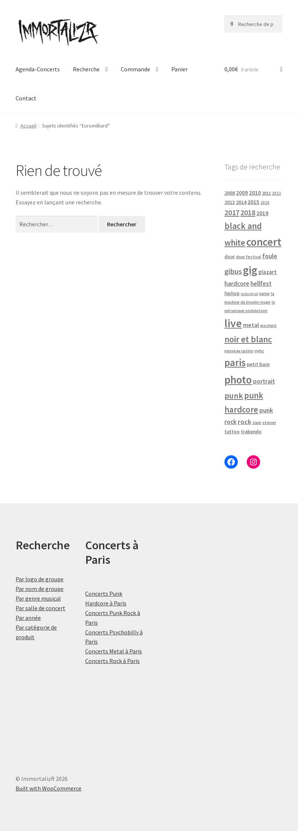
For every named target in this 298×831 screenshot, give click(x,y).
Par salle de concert (40, 608)
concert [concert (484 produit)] (263, 242)
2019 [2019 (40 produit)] (262, 213)
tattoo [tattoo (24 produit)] (232, 432)
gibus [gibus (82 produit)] (233, 271)
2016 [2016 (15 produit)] (264, 202)
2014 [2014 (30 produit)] (241, 202)
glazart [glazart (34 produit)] (267, 271)
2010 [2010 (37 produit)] (255, 192)
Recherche (86, 69)
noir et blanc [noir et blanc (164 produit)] (248, 339)
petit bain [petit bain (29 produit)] (258, 364)
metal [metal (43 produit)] (251, 325)
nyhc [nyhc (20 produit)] (259, 350)
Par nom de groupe (40, 588)
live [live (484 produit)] (233, 323)
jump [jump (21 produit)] (264, 293)
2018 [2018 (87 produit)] (247, 212)
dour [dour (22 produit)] (229, 256)
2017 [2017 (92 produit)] (231, 212)
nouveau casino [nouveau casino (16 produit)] (238, 350)
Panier (179, 69)
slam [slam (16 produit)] (256, 422)
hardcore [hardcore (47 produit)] (236, 283)
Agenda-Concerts (38, 69)
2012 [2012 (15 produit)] (276, 193)
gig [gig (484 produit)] (250, 270)
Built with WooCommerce (48, 788)
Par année (28, 617)
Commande (135, 69)
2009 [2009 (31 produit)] (242, 192)
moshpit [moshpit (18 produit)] (268, 325)
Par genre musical (38, 598)
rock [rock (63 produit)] (244, 421)
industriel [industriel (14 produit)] (249, 293)
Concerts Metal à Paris (113, 651)
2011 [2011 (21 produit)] (266, 193)
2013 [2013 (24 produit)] (229, 202)
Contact (26, 98)
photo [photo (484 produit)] (238, 380)
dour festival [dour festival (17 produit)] (248, 256)
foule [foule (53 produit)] (269, 256)
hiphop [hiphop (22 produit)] (232, 293)
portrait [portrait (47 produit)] (264, 381)
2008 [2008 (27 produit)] (229, 193)
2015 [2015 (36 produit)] (253, 202)
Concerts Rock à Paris (112, 661)
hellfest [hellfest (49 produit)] (261, 283)
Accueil (28, 125)
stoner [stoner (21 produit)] (269, 422)
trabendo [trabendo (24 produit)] (251, 432)
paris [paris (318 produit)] (235, 362)
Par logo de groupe (40, 579)
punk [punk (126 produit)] (233, 395)
